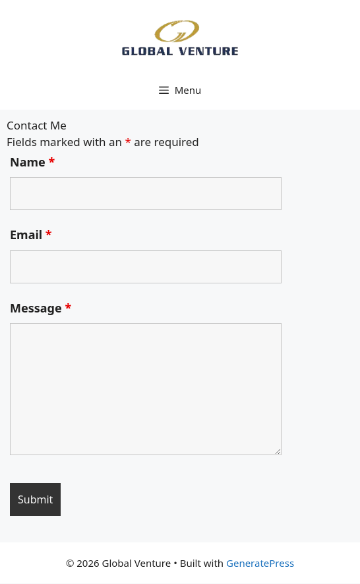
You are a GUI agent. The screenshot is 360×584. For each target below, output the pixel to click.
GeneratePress (260, 562)
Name (32, 162)
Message (40, 308)
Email (31, 234)
